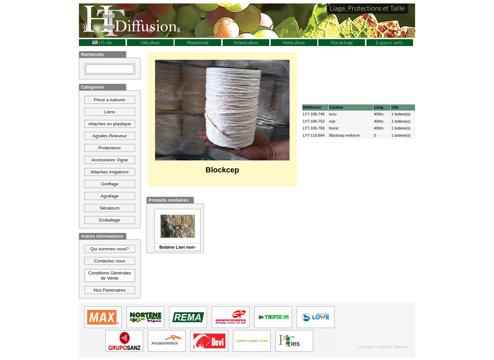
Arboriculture (246, 42)
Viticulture (150, 42)
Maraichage (342, 42)
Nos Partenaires (110, 290)
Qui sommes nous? (110, 248)
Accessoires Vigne (109, 159)
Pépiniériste (198, 42)
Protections (109, 147)
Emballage (109, 220)
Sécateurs (109, 208)
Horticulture (294, 42)
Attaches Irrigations (110, 172)
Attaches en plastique (109, 123)
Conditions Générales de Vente (109, 275)
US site (102, 42)
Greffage (109, 184)
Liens (109, 111)
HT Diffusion (144, 20)
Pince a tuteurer (110, 99)
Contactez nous (109, 260)
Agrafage (110, 196)
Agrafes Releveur (109, 135)
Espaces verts (389, 42)
